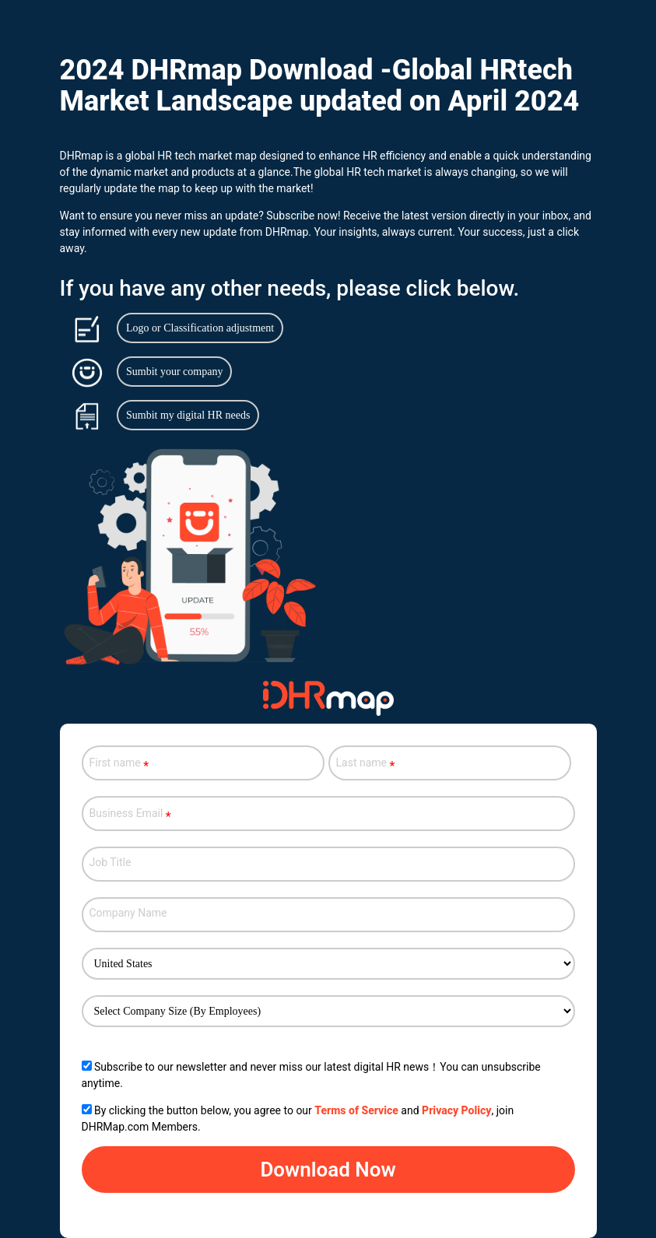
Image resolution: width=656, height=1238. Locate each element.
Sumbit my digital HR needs (188, 415)
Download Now (327, 1169)
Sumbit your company (174, 371)
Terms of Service (356, 1110)
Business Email (134, 814)
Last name (365, 764)
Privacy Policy (456, 1110)
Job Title (110, 862)
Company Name (128, 913)
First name (119, 764)
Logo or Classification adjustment (200, 328)
